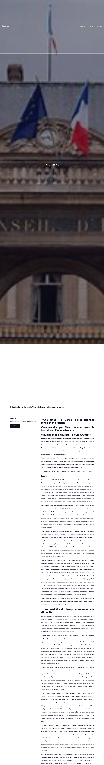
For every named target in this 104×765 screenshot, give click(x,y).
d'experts (53, 183)
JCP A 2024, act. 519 (87, 471)
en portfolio (63, 183)
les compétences (41, 183)
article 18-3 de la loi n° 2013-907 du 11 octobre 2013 (62, 534)
